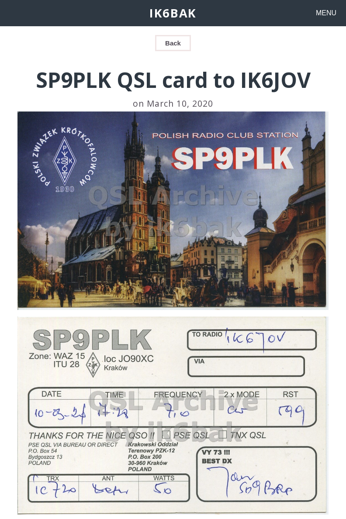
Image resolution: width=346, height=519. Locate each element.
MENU (326, 13)
